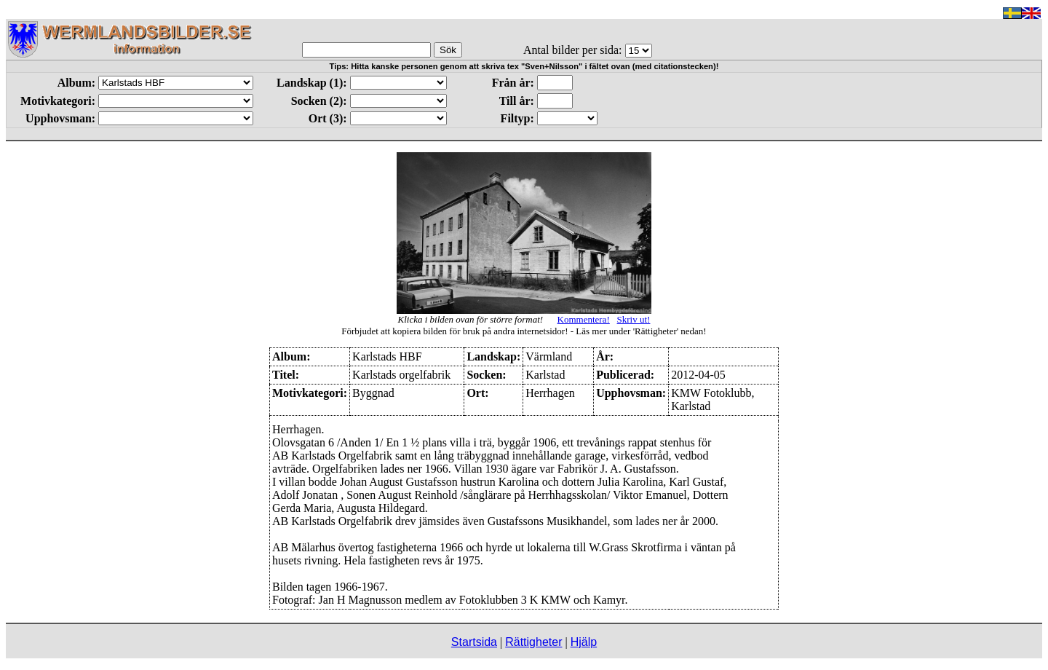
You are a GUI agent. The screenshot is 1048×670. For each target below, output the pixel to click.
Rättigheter (533, 642)
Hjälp (584, 642)
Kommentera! (583, 319)
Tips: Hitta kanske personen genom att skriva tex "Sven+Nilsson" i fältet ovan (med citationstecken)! (524, 66)
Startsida (474, 642)
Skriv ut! (634, 319)
